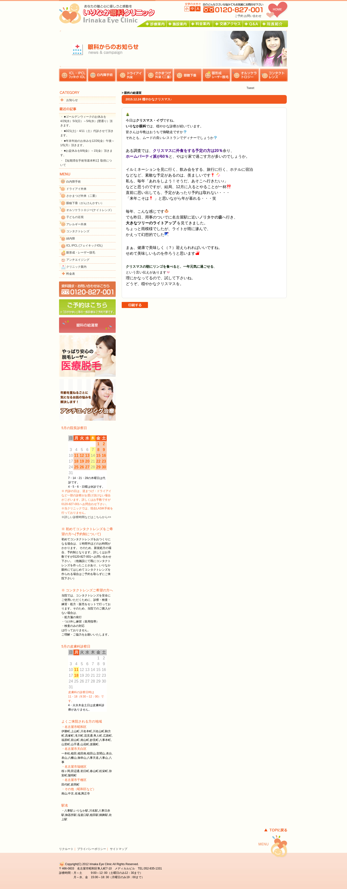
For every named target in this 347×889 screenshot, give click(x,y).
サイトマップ (118, 849)
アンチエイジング (77, 259)
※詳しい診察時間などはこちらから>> (86, 517)
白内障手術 (73, 181)
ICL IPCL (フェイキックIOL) (84, 245)
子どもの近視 (75, 217)
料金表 (70, 273)
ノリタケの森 (210, 217)
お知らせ (72, 100)
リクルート (66, 849)
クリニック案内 (76, 266)
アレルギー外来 (76, 224)
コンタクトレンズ (77, 231)
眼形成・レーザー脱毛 (80, 252)
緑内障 (70, 238)
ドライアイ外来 (76, 189)
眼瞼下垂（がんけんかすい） (85, 203)
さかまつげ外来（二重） (82, 196)
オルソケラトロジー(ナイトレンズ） (89, 210)
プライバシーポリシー (91, 849)
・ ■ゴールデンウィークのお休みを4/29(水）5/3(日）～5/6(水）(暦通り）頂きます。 (86, 121)
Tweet (250, 88)
